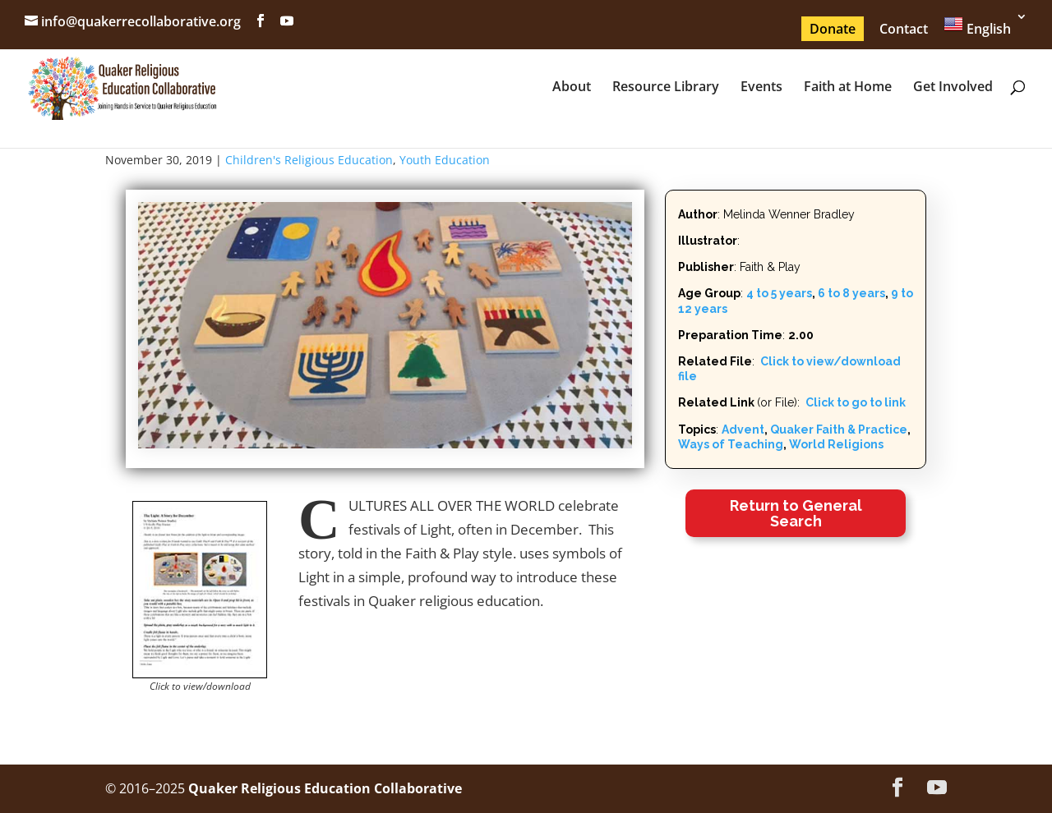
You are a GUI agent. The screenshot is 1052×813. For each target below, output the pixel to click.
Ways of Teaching (730, 444)
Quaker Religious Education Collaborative (325, 788)
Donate (833, 29)
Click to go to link (854, 402)
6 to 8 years (851, 293)
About (571, 87)
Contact (903, 29)
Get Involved (953, 87)
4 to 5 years (779, 293)
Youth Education (444, 160)
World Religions (836, 444)
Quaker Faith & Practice (838, 429)
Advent (743, 429)
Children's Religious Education (309, 160)
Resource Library (665, 87)
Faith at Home (848, 87)
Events (761, 87)
